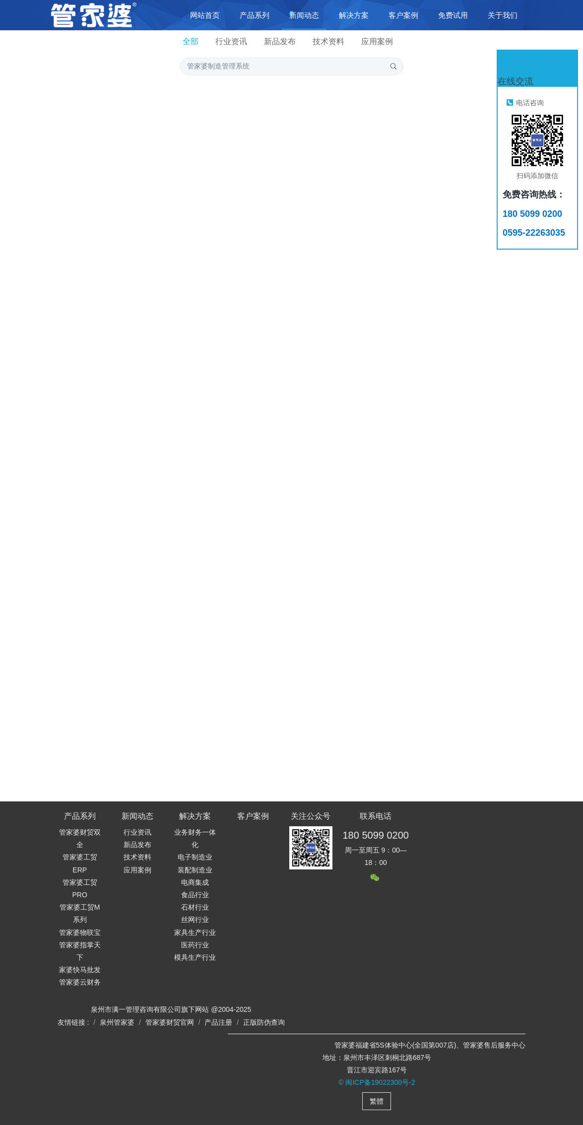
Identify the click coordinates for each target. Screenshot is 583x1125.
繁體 (377, 1101)
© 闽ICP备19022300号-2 (376, 1082)
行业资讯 (231, 41)
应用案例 (377, 41)
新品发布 (280, 41)
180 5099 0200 (375, 835)
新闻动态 (137, 816)
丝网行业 (195, 920)
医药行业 (195, 945)
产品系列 (80, 816)
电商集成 (195, 882)
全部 (190, 41)
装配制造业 (195, 870)
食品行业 (195, 895)
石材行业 (195, 907)
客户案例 (253, 816)
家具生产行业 (195, 932)
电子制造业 (195, 857)
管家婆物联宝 (80, 932)
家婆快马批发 (80, 970)
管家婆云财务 (80, 982)
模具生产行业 (195, 957)
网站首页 (205, 15)
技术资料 (328, 41)
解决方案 (195, 816)
